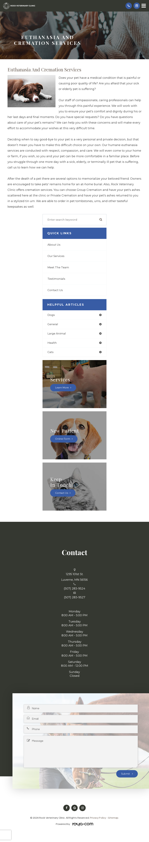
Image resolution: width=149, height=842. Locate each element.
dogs (51, 315)
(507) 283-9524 (74, 588)
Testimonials (56, 278)
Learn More (62, 387)
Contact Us (55, 290)
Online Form (62, 438)
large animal (56, 333)
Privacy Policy (98, 818)
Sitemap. (113, 818)
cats (50, 352)
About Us (53, 244)
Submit (125, 773)
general (52, 324)
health (52, 342)
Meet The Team (58, 267)
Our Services (55, 256)
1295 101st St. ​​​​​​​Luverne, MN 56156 (74, 577)
